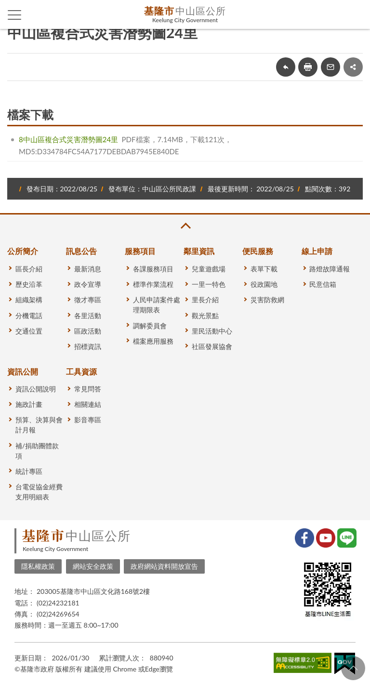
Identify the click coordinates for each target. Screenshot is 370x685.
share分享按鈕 (353, 67)
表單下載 (264, 269)
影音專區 (87, 420)
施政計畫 (28, 404)
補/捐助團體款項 (37, 451)
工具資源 (81, 371)
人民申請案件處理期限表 (156, 304)
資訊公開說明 (35, 389)
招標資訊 (87, 346)
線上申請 (317, 250)
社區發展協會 (212, 346)
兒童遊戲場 (208, 269)
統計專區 (28, 471)
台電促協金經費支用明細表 (39, 492)
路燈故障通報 (329, 269)
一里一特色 (208, 284)
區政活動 (87, 331)
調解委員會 (150, 326)
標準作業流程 (153, 284)
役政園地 (264, 284)
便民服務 (257, 250)
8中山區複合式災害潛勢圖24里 (68, 139)
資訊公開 (22, 371)
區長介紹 (28, 269)
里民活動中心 (212, 331)
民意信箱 (322, 284)
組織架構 (28, 299)
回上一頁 (285, 67)
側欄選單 (15, 15)
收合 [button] (185, 225)
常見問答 (87, 389)
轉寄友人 (330, 67)
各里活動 (87, 315)
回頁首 (353, 668)
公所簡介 (22, 250)
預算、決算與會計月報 (39, 425)
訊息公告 (81, 250)
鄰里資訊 (199, 250)
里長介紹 (205, 299)
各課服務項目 (153, 269)
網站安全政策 (93, 566)
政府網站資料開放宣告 (164, 566)
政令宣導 (87, 284)
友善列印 (307, 67)
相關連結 (87, 404)
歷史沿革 (28, 284)
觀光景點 (205, 315)
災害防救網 (267, 299)
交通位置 (28, 331)
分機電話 (28, 315)
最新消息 (87, 269)
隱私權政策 (38, 566)
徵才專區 (87, 299)
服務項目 (140, 250)
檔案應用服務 (153, 341)
